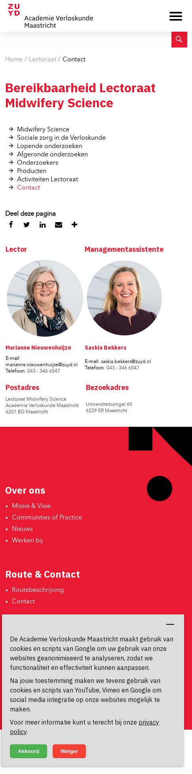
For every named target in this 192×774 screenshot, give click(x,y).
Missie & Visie (31, 506)
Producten (31, 171)
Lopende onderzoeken (49, 146)
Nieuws (22, 529)
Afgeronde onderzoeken (52, 155)
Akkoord (28, 751)
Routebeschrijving (38, 590)
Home (14, 60)
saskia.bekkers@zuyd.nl (126, 361)
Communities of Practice (47, 518)
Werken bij (27, 541)
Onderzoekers (37, 163)
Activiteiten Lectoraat (47, 180)
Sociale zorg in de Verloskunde (61, 138)
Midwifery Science (43, 130)
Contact (74, 60)
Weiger (69, 751)
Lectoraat (42, 60)
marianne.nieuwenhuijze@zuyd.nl (42, 365)
